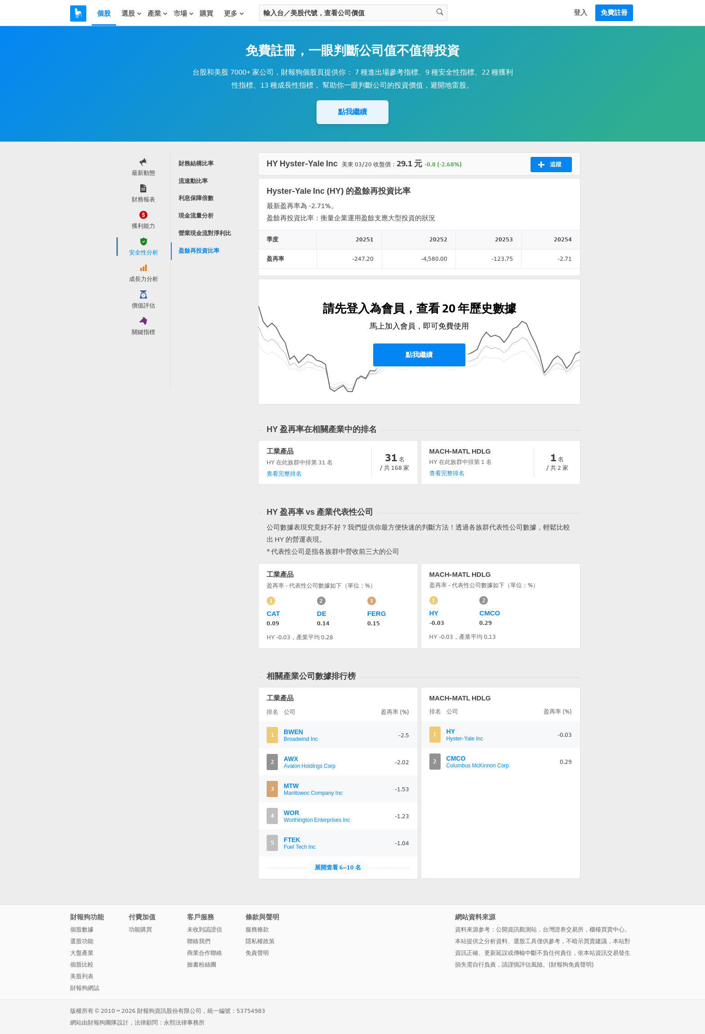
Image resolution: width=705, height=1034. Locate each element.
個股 (104, 13)
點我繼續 (352, 111)
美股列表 (82, 976)
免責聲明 (257, 952)
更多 (234, 13)
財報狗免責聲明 (571, 964)
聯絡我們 (198, 941)
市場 (184, 13)
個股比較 (82, 964)
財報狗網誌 (84, 988)
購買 (206, 13)
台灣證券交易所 (563, 929)
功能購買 (140, 929)
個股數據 (82, 929)
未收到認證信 (204, 929)
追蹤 (550, 164)
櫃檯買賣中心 (607, 929)
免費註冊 (614, 13)
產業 (157, 13)
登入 (580, 13)
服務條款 (257, 929)
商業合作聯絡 (204, 952)
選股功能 (82, 941)
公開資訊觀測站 (516, 929)
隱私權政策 (260, 941)
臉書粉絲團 (201, 964)
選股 (131, 13)
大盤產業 (82, 952)
